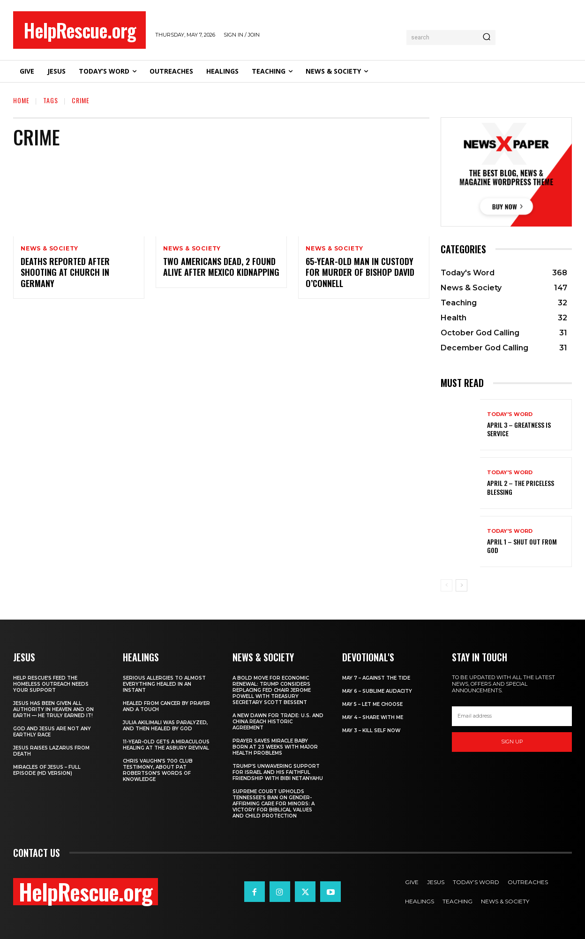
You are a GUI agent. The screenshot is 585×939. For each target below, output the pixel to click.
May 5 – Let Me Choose (372, 704)
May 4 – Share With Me (372, 717)
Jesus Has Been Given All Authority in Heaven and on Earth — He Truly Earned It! (53, 709)
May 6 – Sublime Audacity (377, 691)
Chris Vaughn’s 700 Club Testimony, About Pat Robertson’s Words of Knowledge (158, 770)
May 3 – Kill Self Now (371, 730)
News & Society (49, 248)
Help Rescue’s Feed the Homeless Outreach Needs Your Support (51, 684)
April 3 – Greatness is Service (519, 429)
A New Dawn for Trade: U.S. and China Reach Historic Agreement (277, 721)
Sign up (512, 741)
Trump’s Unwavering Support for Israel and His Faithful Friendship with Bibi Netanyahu (277, 772)
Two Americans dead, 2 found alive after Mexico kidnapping (221, 266)
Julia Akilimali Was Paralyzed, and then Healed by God (165, 725)
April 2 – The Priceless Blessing (520, 487)
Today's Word (509, 414)
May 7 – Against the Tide (376, 678)
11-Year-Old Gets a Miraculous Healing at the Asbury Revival (166, 745)
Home (21, 100)
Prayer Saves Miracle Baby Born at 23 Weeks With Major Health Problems (275, 747)
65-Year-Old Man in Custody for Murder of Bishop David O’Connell (360, 272)
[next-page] (461, 585)
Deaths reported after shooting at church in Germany (65, 272)
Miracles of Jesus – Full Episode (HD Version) (47, 770)
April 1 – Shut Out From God (522, 546)
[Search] (486, 37)
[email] (512, 716)
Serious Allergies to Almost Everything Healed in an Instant (164, 684)
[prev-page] (446, 585)
